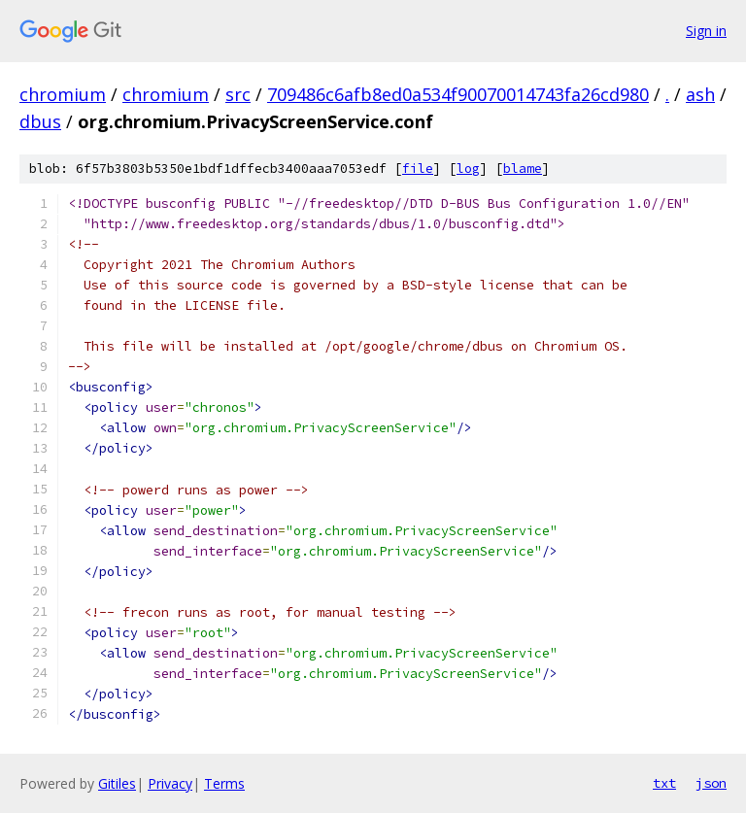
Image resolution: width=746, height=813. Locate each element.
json (711, 783)
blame (522, 168)
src (238, 94)
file (417, 168)
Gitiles (117, 783)
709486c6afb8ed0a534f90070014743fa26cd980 (458, 94)
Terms (224, 783)
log (468, 168)
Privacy (170, 783)
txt (664, 783)
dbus (40, 121)
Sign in (706, 30)
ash (700, 94)
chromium (62, 94)
